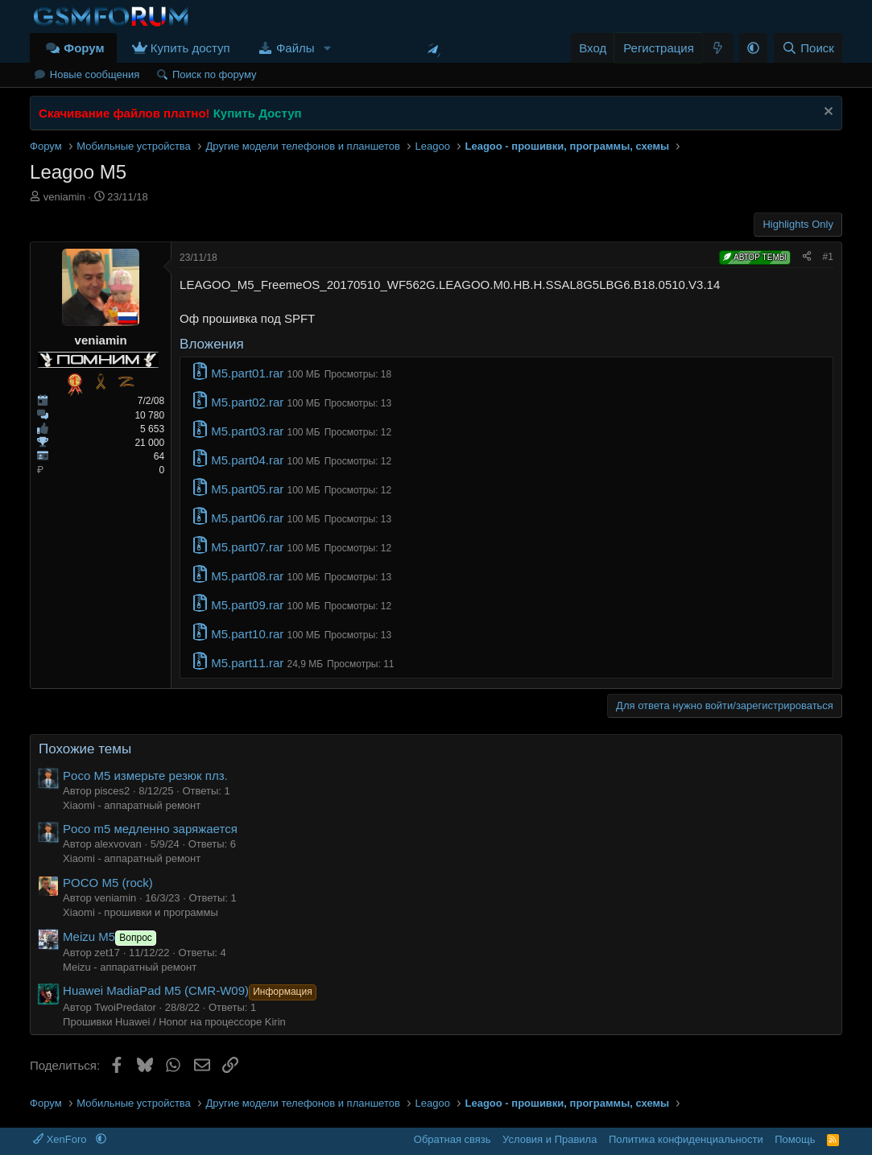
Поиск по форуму (214, 74)
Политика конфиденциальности (686, 1139)
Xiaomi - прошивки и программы (140, 912)
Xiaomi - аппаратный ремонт (131, 805)
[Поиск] (808, 48)
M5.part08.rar (247, 576)
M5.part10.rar (247, 634)
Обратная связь (452, 1139)
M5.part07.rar (247, 547)
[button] (327, 48)
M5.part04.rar (247, 460)
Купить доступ (190, 48)
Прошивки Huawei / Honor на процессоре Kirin (174, 1022)
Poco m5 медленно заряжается (150, 828)
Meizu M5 (111, 936)
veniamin (64, 197)
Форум (84, 48)
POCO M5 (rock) (108, 882)
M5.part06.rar (247, 518)
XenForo (61, 1139)
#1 (828, 256)
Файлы (295, 48)
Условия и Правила (549, 1139)
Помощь (795, 1139)
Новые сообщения (95, 74)
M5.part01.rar (247, 373)
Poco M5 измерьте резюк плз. (145, 775)
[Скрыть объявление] (826, 113)
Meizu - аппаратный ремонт (129, 967)
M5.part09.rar (247, 605)
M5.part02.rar (247, 402)
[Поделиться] (806, 257)
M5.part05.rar (247, 489)
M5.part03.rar (247, 431)
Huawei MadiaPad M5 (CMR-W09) (191, 990)
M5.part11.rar (247, 663)
